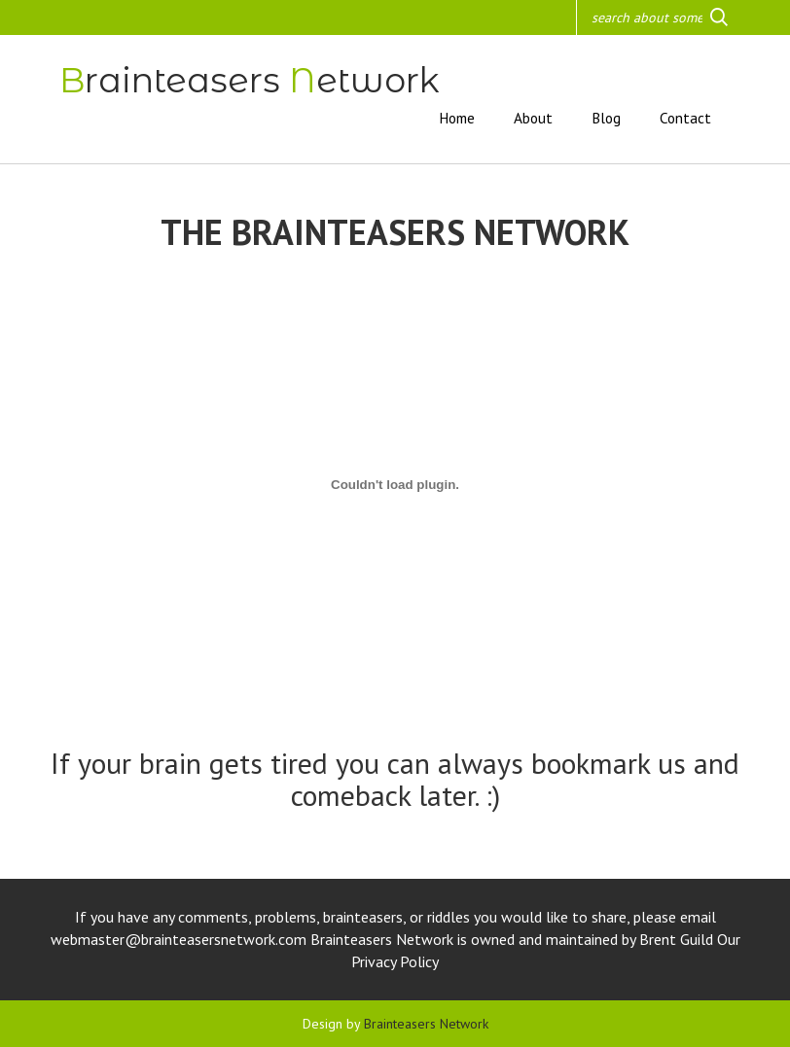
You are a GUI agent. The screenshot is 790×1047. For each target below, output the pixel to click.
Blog (606, 117)
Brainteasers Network (426, 1023)
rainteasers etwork (249, 80)
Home (457, 117)
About (533, 117)
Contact (685, 117)
